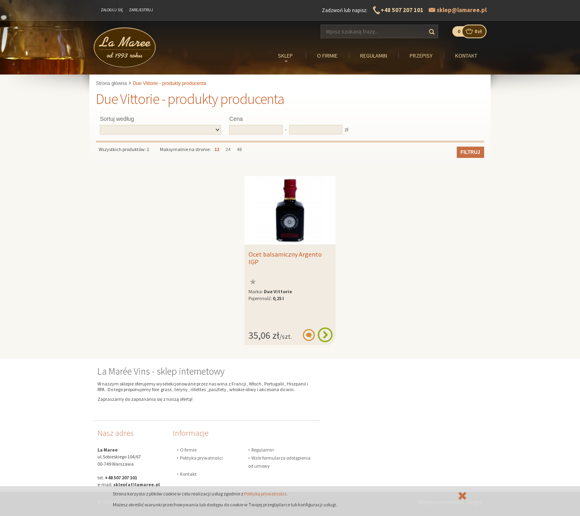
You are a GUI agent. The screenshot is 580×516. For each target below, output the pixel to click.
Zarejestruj (141, 9)
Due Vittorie (278, 291)
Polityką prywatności (265, 494)
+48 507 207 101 (402, 10)
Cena (235, 119)
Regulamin (262, 450)
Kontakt (188, 474)
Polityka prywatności (201, 458)
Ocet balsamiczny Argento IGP (285, 258)
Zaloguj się (112, 9)
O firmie (188, 450)
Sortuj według (117, 119)
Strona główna (111, 83)
